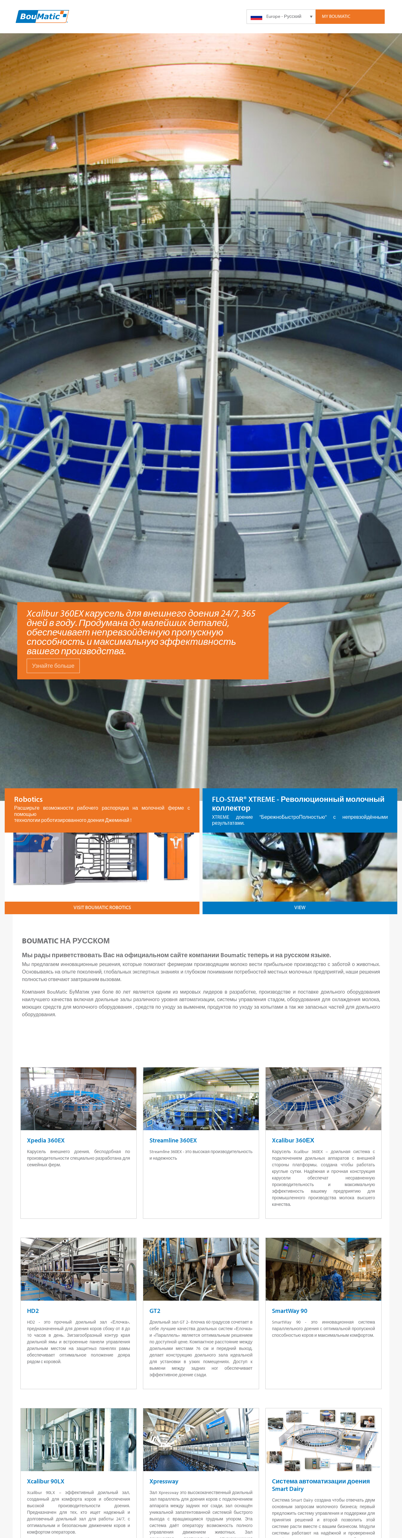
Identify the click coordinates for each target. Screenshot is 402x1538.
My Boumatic (336, 16)
